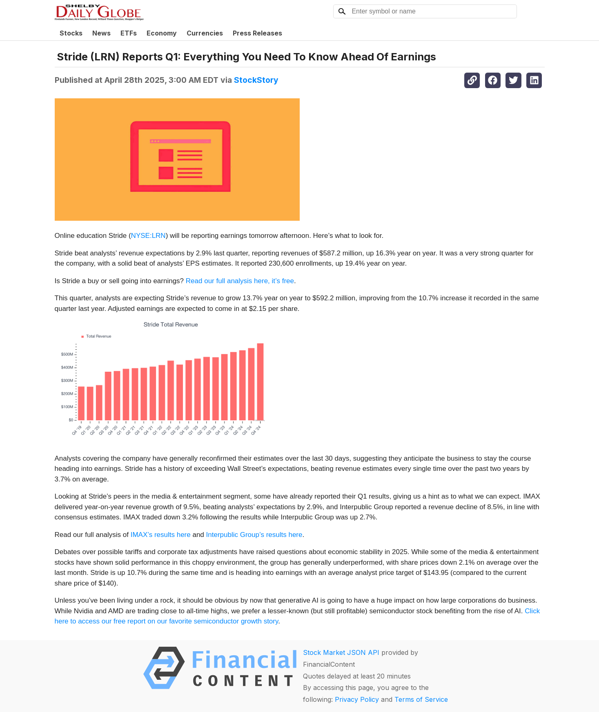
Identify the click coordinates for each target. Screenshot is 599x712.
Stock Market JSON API (341, 652)
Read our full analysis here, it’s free (240, 281)
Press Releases (257, 33)
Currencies (205, 33)
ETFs (128, 33)
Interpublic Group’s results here (254, 535)
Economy (162, 33)
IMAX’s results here (161, 535)
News (101, 33)
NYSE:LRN (148, 236)
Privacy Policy (357, 699)
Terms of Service (421, 699)
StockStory (256, 80)
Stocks (71, 33)
